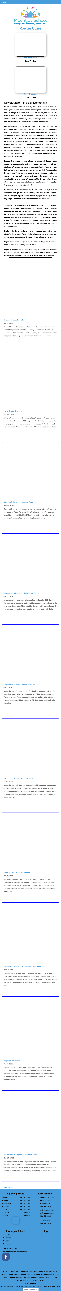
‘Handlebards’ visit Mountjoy (14, 411)
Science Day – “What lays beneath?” (18, 872)
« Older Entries (7, 1187)
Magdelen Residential (12, 1060)
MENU (4, 2)
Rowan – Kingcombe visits (14, 320)
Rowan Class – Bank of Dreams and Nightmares (22, 684)
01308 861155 (12, 1248)
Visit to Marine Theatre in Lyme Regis (18, 778)
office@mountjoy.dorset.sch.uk (15, 1251)
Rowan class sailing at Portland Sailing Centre (21, 593)
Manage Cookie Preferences (30, 1289)
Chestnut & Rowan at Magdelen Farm (18, 502)
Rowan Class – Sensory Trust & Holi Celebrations (22, 966)
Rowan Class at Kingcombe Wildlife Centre (20, 1154)
